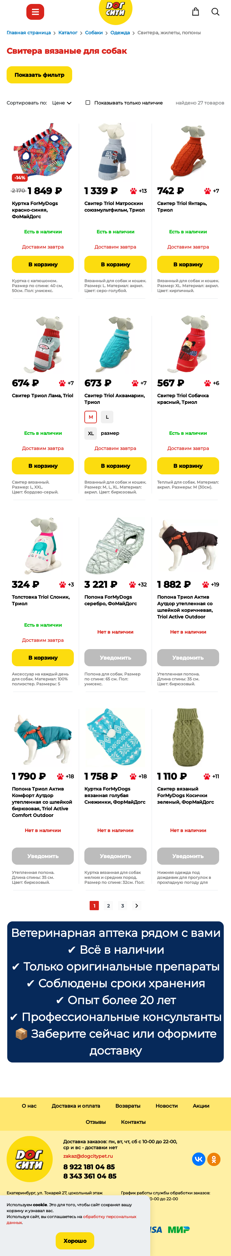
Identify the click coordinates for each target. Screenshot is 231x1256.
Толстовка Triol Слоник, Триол (41, 600)
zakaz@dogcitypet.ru (88, 1156)
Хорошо (75, 1241)
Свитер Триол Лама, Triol (42, 396)
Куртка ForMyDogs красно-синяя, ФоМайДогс (35, 210)
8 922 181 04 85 (89, 1167)
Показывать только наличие (128, 103)
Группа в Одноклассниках (213, 1159)
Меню (15, 12)
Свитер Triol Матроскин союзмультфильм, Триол (114, 206)
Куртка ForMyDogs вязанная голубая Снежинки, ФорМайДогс (114, 795)
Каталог (35, 12)
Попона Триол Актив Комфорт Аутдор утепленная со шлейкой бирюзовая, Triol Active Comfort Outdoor (42, 802)
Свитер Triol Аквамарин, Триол (114, 399)
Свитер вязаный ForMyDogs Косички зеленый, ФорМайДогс (185, 795)
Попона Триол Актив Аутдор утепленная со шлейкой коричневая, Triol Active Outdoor (185, 607)
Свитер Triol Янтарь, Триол (182, 206)
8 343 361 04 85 (89, 1176)
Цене (58, 103)
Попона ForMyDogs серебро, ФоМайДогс (110, 600)
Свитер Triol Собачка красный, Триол (183, 399)
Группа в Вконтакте (199, 1159)
